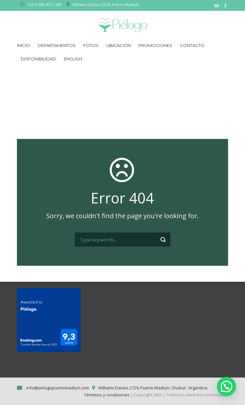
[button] (226, 386)
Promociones (155, 45)
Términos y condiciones (107, 395)
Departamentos (57, 45)
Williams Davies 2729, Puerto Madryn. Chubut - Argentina (152, 388)
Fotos (91, 45)
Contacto (192, 45)
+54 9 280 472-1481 (45, 4)
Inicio (23, 45)
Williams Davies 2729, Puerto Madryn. (106, 4)
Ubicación (118, 45)
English (73, 58)
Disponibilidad (38, 58)
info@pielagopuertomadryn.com (57, 388)
